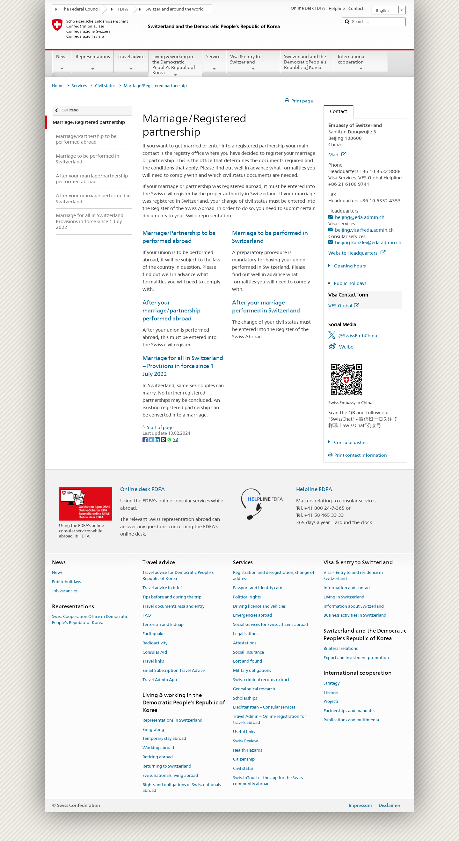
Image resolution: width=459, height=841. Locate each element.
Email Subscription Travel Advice (173, 670)
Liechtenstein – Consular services (264, 707)
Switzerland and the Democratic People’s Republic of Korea (307, 63)
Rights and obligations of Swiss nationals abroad (181, 787)
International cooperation (361, 62)
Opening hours (349, 265)
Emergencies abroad (252, 615)
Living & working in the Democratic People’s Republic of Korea (175, 65)
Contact (335, 111)
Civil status (105, 85)
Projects (331, 701)
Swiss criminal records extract (261, 679)
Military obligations (252, 670)
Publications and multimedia (351, 719)
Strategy (331, 683)
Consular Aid (154, 652)
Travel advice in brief (162, 587)
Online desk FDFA (142, 489)
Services (214, 62)
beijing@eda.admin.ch (359, 217)
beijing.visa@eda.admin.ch (364, 230)
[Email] (175, 439)
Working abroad (158, 748)
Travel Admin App (159, 679)
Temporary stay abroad (164, 738)
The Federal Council (81, 9)
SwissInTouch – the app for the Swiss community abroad (268, 780)
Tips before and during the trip (171, 597)
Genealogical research (254, 689)
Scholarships (245, 698)
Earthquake (153, 633)
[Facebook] (145, 439)
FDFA (123, 9)
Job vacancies (64, 591)
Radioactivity (154, 643)
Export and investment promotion (356, 657)
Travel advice (131, 62)
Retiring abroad (157, 757)
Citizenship (244, 759)
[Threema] (164, 439)
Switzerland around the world (175, 9)
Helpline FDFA (314, 489)
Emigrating (153, 729)
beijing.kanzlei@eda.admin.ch (368, 242)
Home (57, 85)
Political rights (247, 597)
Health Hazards (247, 750)
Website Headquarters (356, 253)
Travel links (153, 661)
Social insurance (248, 652)
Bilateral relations (341, 648)
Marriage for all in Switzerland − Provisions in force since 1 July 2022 (182, 366)
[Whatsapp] (170, 439)
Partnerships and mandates (349, 710)
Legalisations (245, 633)
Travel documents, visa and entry (173, 606)
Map (337, 155)
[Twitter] (152, 439)
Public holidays (350, 283)
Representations (92, 62)
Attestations (244, 643)
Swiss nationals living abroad (170, 775)
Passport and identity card (257, 587)
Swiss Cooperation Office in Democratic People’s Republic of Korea (90, 619)
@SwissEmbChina (357, 336)
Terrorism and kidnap (163, 624)
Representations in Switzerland (172, 720)
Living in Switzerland (344, 597)
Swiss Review (245, 741)
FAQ (146, 615)
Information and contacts (348, 587)
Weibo (346, 347)
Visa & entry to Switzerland (253, 62)
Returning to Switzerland (166, 766)
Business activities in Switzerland (355, 615)
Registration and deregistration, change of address (273, 575)
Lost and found (247, 661)
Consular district (350, 442)
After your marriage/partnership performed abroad (171, 310)
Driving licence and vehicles (259, 606)
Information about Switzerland (354, 606)
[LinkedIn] (158, 439)
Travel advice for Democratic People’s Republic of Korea (178, 575)
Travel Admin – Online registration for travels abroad (269, 719)
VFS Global (343, 306)
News (62, 62)
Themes (331, 692)
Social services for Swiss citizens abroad (270, 624)
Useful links (244, 731)
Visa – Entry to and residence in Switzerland (353, 575)
